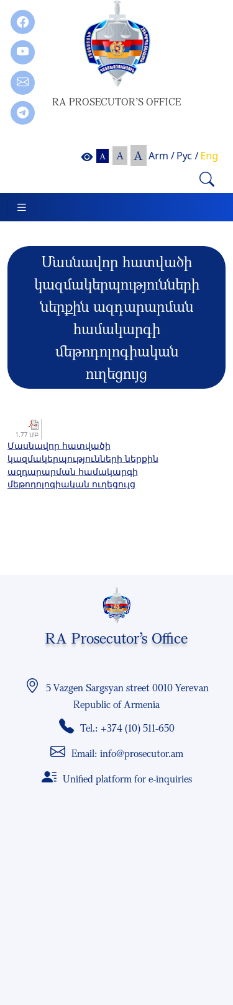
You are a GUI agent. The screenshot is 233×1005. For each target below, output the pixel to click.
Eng (209, 155)
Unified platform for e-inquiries (127, 779)
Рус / (187, 155)
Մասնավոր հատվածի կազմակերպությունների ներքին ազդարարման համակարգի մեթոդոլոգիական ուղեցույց (82, 465)
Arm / (161, 155)
